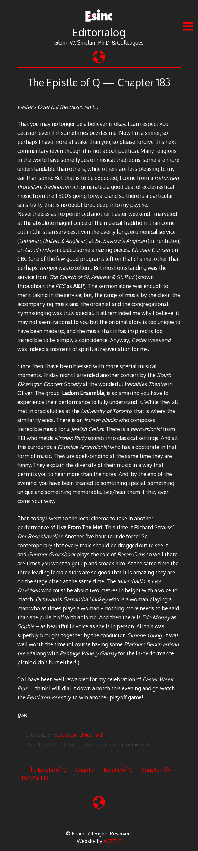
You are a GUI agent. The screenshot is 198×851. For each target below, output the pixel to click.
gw (68, 744)
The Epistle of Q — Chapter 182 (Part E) (58, 773)
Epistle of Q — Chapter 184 (137, 769)
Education (67, 734)
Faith (98, 734)
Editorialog (98, 32)
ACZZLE (112, 841)
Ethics (85, 734)
